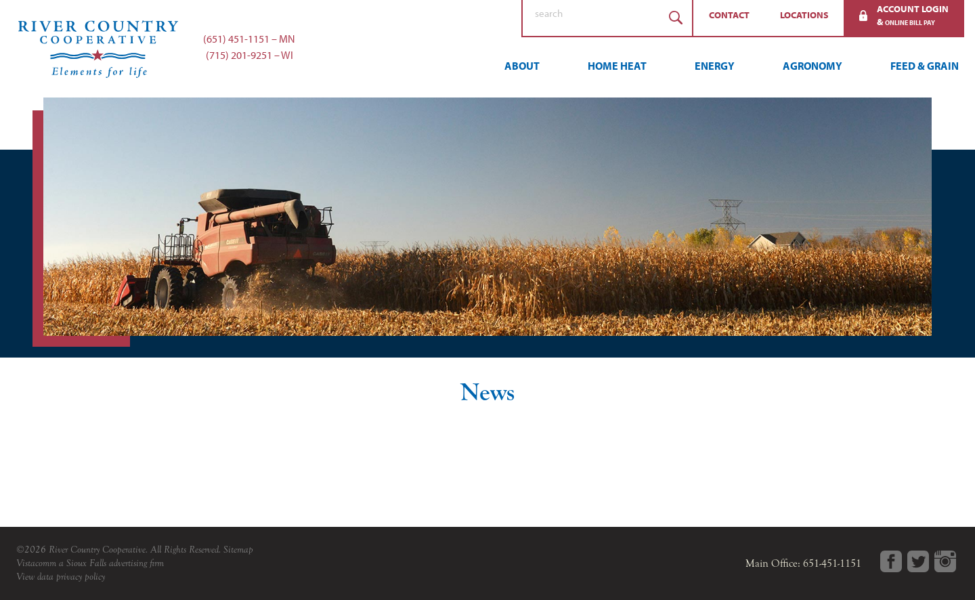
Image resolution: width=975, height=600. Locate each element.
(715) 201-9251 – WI (249, 55)
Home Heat (617, 65)
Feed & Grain (924, 65)
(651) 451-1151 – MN (249, 38)
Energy (715, 65)
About (522, 65)
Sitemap (238, 549)
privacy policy (80, 576)
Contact (729, 15)
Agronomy (812, 65)
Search (675, 18)
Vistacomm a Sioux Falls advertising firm (90, 563)
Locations (804, 15)
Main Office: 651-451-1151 (803, 563)
